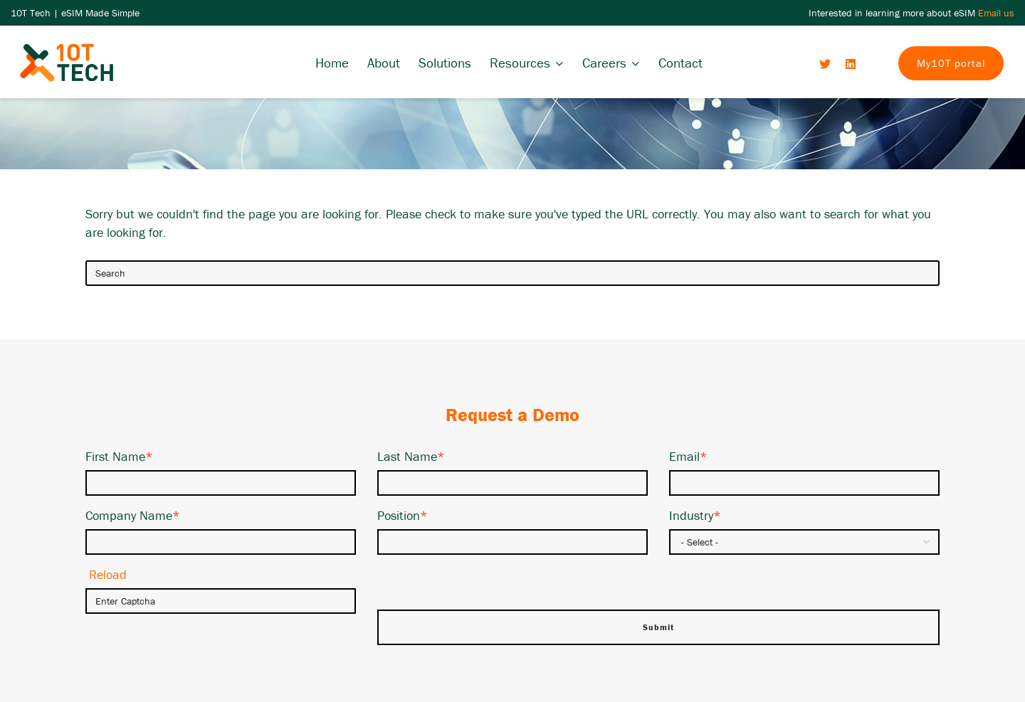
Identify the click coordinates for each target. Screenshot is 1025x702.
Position (402, 515)
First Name (119, 456)
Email (688, 456)
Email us (996, 12)
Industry (695, 515)
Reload (108, 574)
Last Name (411, 456)
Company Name (132, 515)
